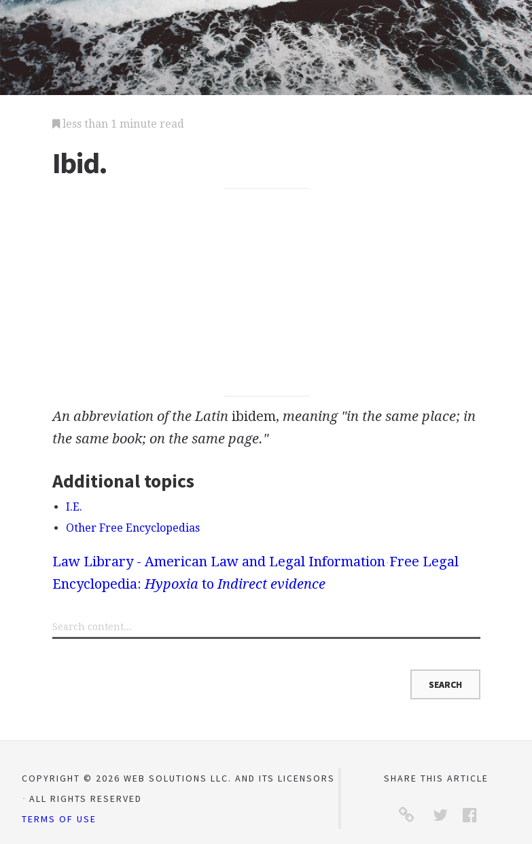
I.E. (74, 506)
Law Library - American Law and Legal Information (218, 561)
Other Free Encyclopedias (133, 527)
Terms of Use (59, 819)
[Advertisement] (266, 293)
